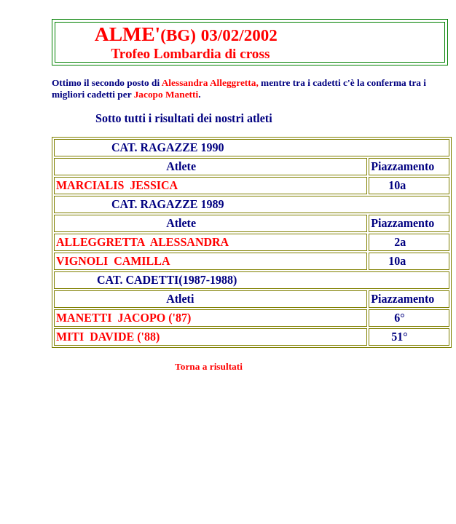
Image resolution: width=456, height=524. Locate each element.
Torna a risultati (209, 366)
